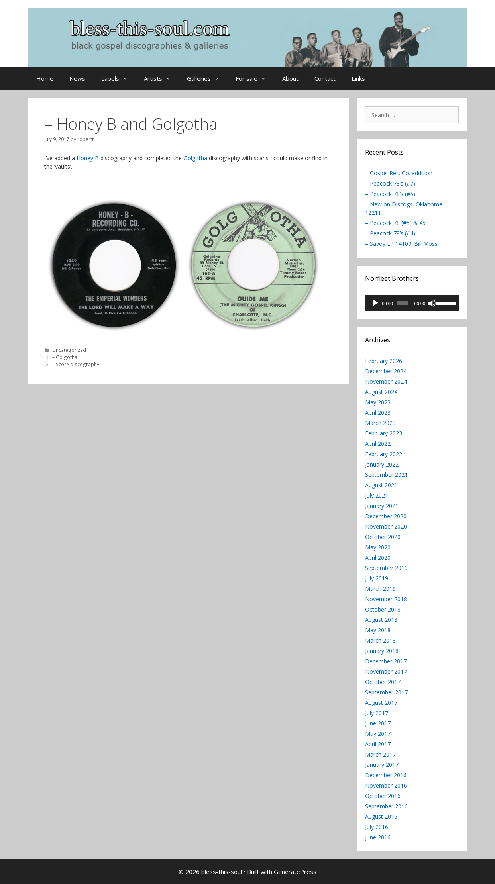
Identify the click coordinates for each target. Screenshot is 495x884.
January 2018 (382, 651)
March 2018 (380, 640)
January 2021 (382, 506)
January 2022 (382, 464)
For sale (255, 78)
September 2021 (386, 474)
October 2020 (383, 537)
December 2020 (386, 516)
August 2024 (381, 392)
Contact (325, 78)
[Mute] (432, 303)
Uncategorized (69, 350)
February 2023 (383, 433)
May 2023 (378, 402)
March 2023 (380, 423)
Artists (161, 78)
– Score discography (75, 364)
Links (358, 78)
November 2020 (386, 526)
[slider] (402, 303)
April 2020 (378, 557)
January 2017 (382, 764)
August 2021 (381, 485)
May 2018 (378, 630)
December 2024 (386, 371)
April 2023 (378, 412)
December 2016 (386, 775)
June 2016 (378, 837)
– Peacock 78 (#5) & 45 (395, 223)
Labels (118, 78)
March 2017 (380, 754)
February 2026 (383, 361)
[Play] (375, 303)
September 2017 (386, 692)
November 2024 (386, 381)
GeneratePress (295, 872)
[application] (412, 303)
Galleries (207, 78)
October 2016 (383, 796)
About (290, 78)
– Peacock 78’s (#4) (390, 233)
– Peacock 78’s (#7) (390, 183)
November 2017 (386, 671)
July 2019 (376, 578)
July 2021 (376, 495)
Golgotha (195, 158)
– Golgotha (64, 357)
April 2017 (378, 744)
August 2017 (381, 702)
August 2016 (381, 816)
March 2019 (380, 588)
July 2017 (376, 713)
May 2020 (378, 547)
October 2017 (383, 682)
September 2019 (386, 568)
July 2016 (376, 827)
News (77, 78)
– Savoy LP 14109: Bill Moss (401, 243)
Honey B (88, 158)
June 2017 (378, 723)
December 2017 (386, 661)
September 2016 (386, 806)
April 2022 (378, 443)
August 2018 (381, 619)
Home (44, 78)
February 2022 (383, 454)
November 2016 (386, 785)
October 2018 (383, 609)
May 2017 (378, 733)
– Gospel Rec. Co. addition (398, 173)
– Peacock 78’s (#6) (390, 194)
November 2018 (386, 599)
